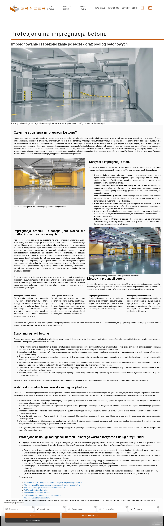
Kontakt (124, 8)
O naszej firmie (66, 8)
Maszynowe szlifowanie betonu (37, 498)
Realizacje (97, 8)
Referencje (110, 8)
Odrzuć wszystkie (135, 520)
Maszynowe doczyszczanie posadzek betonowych (44, 488)
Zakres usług (81, 8)
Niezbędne (13, 514)
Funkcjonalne (108, 514)
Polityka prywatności (16, 507)
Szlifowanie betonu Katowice (36, 490)
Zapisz (30, 520)
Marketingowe (77, 514)
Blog (133, 8)
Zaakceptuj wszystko (82, 520)
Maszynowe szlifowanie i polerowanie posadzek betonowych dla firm (52, 485)
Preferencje (138, 514)
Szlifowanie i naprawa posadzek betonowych (42, 495)
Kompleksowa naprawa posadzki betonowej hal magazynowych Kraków (53, 482)
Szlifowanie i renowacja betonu (37, 493)
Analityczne (45, 514)
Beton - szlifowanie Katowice (36, 500)
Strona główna (50, 8)
